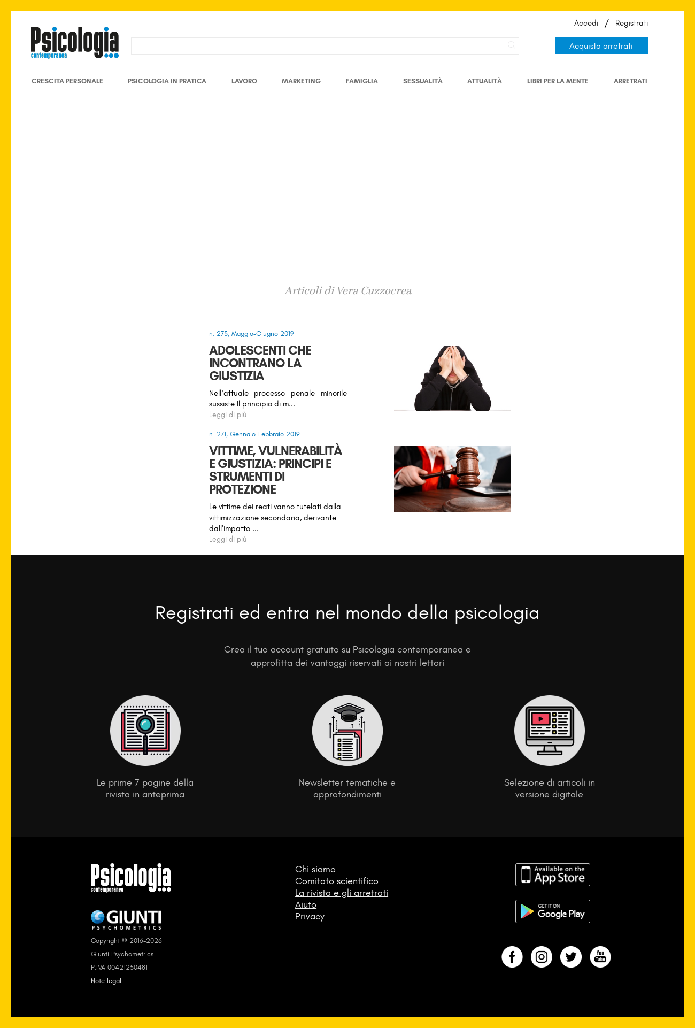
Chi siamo (315, 869)
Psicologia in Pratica (167, 81)
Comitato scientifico (337, 881)
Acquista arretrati (601, 46)
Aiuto (305, 904)
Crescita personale (67, 81)
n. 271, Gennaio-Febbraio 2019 (254, 434)
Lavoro (244, 81)
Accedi (586, 23)
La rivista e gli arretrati (341, 893)
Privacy (310, 916)
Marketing (301, 81)
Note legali (107, 981)
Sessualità (423, 81)
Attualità (484, 81)
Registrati (631, 23)
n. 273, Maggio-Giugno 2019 (251, 333)
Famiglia (362, 81)
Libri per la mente (558, 81)
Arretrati (630, 81)
